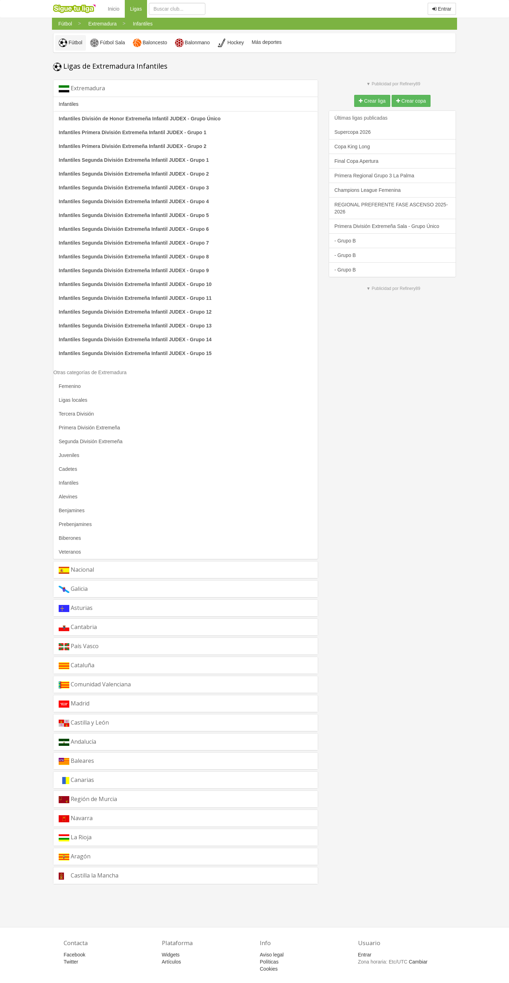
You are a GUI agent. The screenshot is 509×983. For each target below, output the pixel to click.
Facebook (74, 955)
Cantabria (78, 627)
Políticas (269, 962)
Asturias (76, 608)
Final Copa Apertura (356, 161)
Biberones (70, 538)
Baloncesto (150, 43)
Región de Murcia (88, 799)
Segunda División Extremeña (91, 441)
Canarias (76, 780)
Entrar (441, 9)
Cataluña (76, 665)
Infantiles (68, 483)
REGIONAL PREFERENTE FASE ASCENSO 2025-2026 (391, 208)
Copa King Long (352, 146)
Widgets (171, 955)
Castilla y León (84, 723)
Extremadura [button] (82, 88)
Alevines (68, 496)
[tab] (185, 88)
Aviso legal (271, 955)
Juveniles (69, 455)
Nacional (76, 570)
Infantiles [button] (68, 104)
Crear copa (411, 101)
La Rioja (75, 837)
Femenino (70, 386)
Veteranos (70, 552)
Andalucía (77, 742)
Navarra (76, 818)
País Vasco (79, 646)
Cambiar (418, 962)
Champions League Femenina (367, 190)
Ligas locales (73, 400)
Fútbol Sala (107, 43)
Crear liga (372, 101)
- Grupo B (345, 241)
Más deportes (267, 42)
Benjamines (71, 510)
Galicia (73, 589)
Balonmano (192, 43)
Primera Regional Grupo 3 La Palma (374, 175)
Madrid (74, 703)
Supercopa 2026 (352, 132)
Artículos (171, 962)
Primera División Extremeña (89, 427)
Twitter (71, 962)
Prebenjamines (75, 524)
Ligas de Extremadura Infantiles (110, 66)
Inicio (113, 9)
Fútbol (70, 43)
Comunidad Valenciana (95, 684)
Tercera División (76, 414)
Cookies (269, 969)
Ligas (138, 8)
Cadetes (68, 469)
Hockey (230, 43)
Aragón (74, 856)
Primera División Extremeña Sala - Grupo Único (386, 226)
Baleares (76, 761)
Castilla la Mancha (88, 875)
